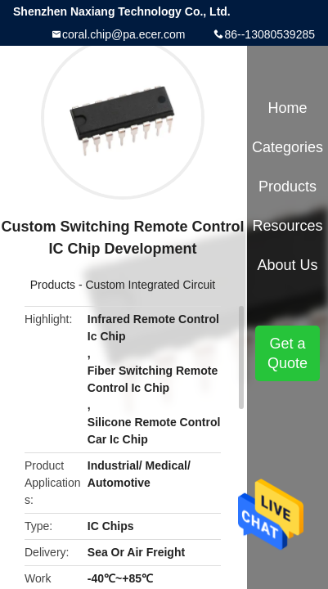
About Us (288, 265)
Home (288, 108)
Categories (287, 147)
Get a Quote (287, 353)
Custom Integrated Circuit (150, 284)
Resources (288, 226)
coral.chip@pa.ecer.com (123, 34)
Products (52, 284)
